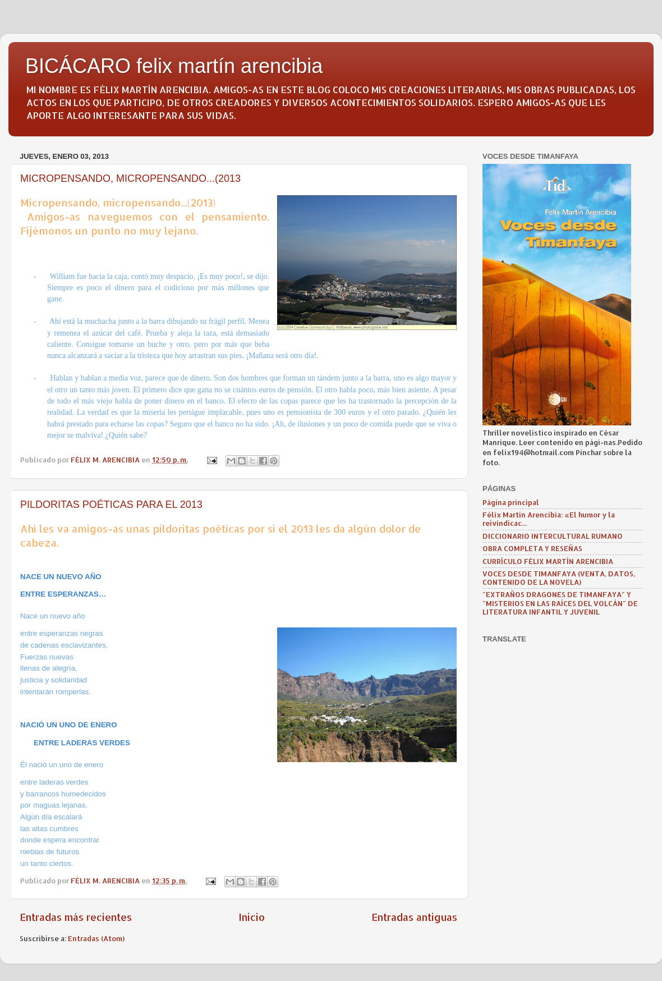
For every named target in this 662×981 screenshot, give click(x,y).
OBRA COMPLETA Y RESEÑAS (532, 548)
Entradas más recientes (76, 917)
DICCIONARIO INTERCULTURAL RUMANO (552, 535)
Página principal (510, 502)
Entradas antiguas (414, 917)
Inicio (251, 917)
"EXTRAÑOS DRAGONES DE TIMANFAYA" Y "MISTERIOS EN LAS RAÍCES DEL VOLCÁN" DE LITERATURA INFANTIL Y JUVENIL (560, 603)
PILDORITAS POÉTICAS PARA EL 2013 (111, 504)
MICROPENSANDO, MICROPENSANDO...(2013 (130, 178)
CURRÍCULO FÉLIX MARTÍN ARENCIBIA (547, 561)
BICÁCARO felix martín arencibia (174, 65)
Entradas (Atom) (96, 938)
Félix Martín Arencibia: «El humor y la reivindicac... (548, 519)
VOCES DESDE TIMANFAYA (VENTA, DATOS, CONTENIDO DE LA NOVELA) (558, 577)
